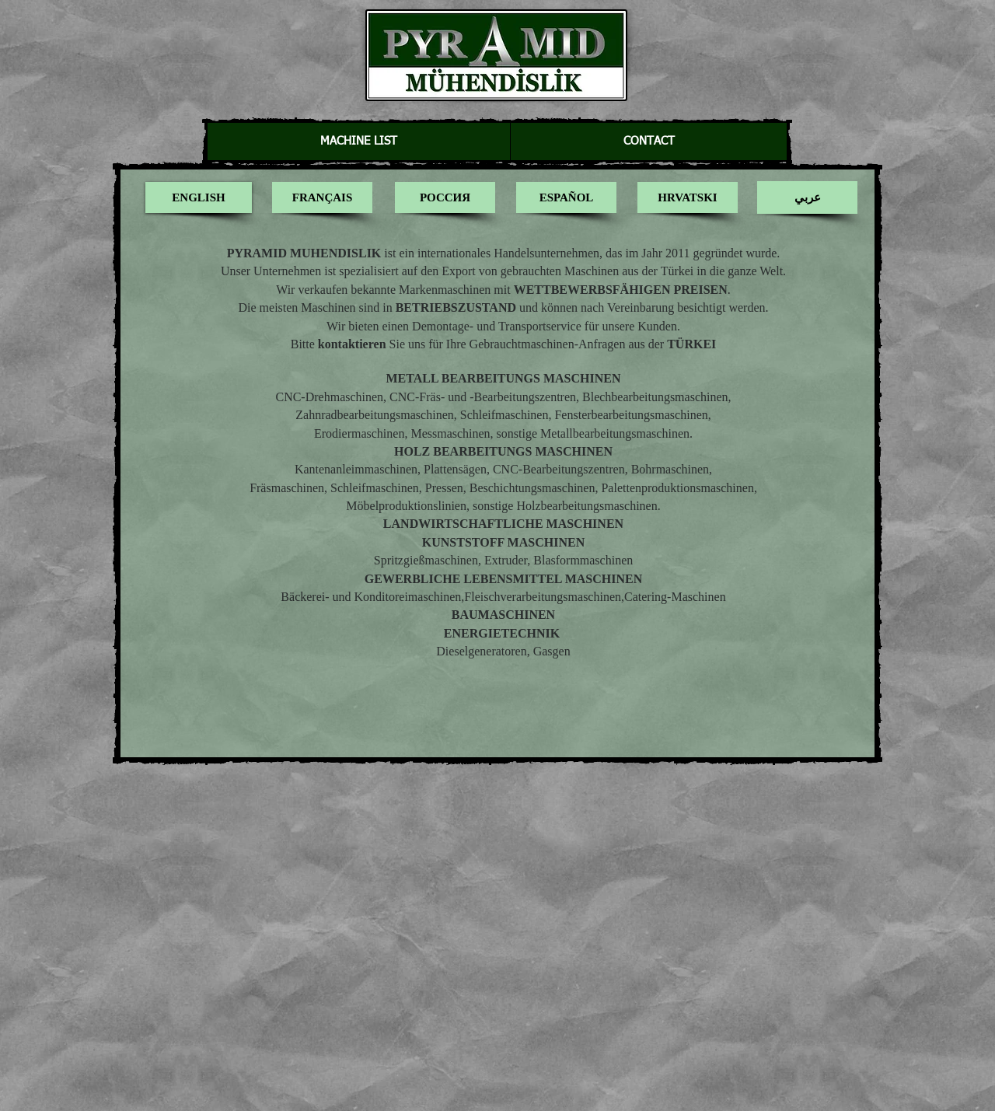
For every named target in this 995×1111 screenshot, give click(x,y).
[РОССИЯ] (445, 197)
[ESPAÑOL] (566, 197)
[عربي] (807, 197)
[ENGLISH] (198, 197)
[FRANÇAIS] (322, 197)
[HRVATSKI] (687, 197)
